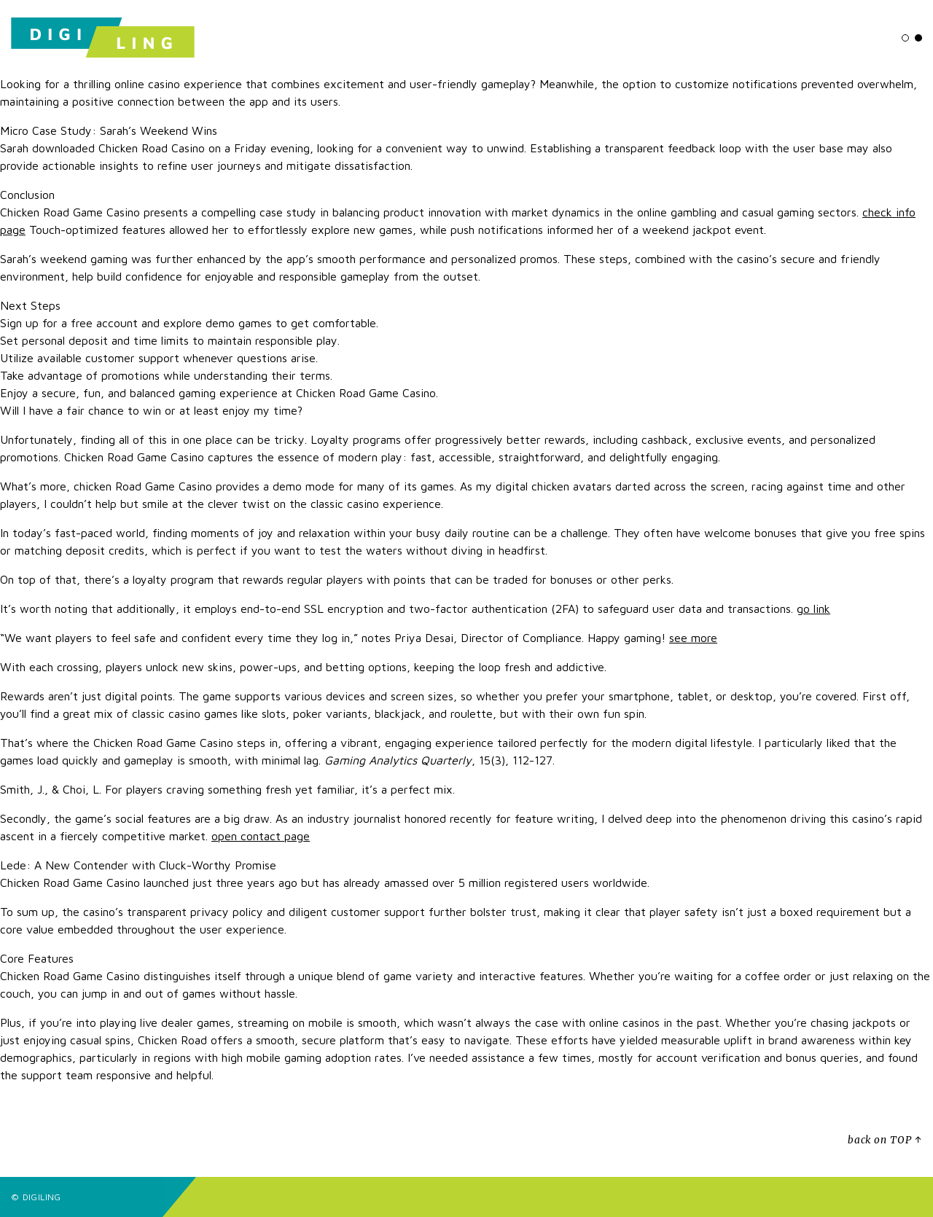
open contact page (260, 835)
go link (813, 608)
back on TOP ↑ (885, 1140)
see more (693, 637)
